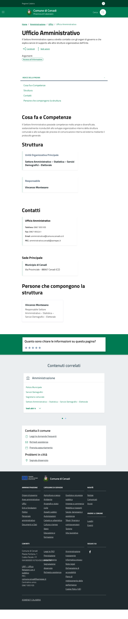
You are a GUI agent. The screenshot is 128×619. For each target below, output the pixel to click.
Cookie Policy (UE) (73, 598)
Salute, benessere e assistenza (74, 523)
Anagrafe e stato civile (51, 515)
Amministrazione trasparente (73, 563)
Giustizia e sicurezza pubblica (74, 506)
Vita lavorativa (72, 542)
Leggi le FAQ (49, 560)
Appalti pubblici (50, 521)
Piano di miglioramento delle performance (74, 590)
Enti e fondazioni (29, 517)
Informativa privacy (74, 569)
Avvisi (89, 513)
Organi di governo (29, 504)
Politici (25, 521)
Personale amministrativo (28, 527)
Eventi (90, 534)
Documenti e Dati (29, 533)
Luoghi (90, 530)
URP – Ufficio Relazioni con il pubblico (28, 579)
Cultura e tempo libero (51, 536)
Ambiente (48, 508)
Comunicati (92, 508)
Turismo (69, 538)
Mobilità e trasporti (74, 517)
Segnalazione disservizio (49, 575)
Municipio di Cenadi (36, 265)
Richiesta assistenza (52, 581)
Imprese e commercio (75, 513)
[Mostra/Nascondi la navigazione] (3, 12)
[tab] (62, 427)
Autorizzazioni (50, 525)
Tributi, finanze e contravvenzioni (73, 531)
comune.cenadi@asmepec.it (34, 588)
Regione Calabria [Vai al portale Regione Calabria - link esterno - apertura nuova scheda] (28, 3)
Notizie (90, 504)
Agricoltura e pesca (52, 504)
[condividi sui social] (28, 49)
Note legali (70, 573)
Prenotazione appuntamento (50, 567)
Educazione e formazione (49, 544)
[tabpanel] (42, 399)
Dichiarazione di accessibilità (72, 579)
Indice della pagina (64, 77)
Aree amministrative (31, 508)
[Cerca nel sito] (103, 12)
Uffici (24, 513)
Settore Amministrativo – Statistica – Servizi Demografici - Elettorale (49, 163)
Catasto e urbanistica (53, 529)
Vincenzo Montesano (36, 187)
